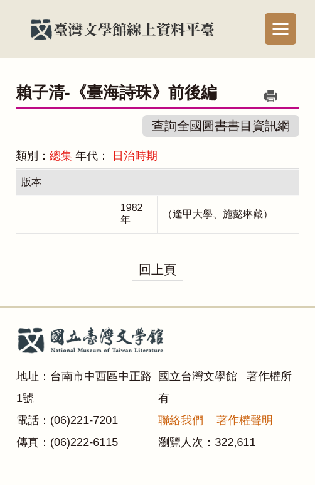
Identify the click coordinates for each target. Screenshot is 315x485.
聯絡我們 (180, 420)
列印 (271, 96)
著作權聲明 (244, 420)
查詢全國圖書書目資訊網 (221, 126)
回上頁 (157, 269)
